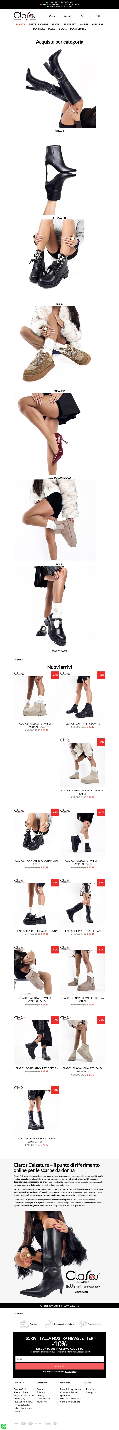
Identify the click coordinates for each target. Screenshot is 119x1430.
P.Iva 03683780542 (23, 1401)
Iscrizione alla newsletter (43, 1400)
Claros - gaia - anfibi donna (82, 723)
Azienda (41, 1392)
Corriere (33, 1324)
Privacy (40, 1395)
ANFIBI (84, 24)
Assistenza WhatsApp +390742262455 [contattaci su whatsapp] (59, 1305)
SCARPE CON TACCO (44, 28)
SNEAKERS (97, 24)
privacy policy (71, 1371)
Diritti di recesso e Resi (71, 1398)
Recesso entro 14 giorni (64, 1324)
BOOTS (63, 28)
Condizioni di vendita (70, 1401)
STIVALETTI (70, 24)
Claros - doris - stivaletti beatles (37, 1068)
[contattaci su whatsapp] (3, 1426)
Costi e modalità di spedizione (69, 1394)
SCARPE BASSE (78, 28)
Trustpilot (19, 659)
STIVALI (56, 24)
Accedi (67, 16)
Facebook (91, 1389)
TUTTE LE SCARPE (38, 24)
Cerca (52, 16)
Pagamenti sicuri (95, 1324)
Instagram (91, 1392)
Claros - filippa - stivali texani (82, 931)
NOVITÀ (20, 24)
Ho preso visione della (61, 1371)
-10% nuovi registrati (59, 2)
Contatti (41, 1389)
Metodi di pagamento (70, 1389)
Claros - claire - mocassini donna (36, 931)
